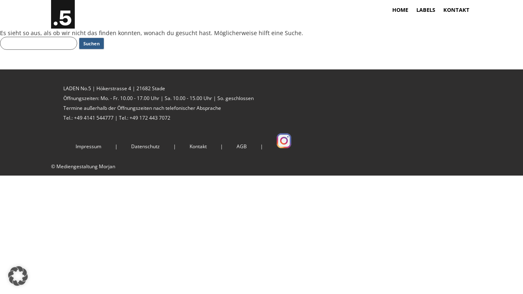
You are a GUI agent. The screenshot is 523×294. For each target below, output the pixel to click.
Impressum (88, 146)
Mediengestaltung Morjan (85, 166)
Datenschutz (145, 146)
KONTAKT (456, 9)
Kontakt (198, 146)
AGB (242, 146)
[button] (18, 276)
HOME (400, 9)
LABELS (425, 9)
